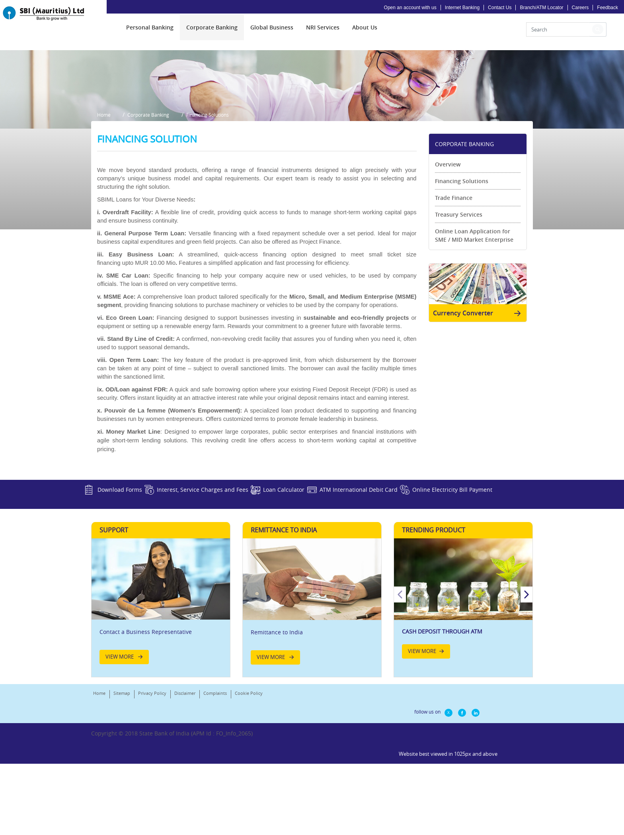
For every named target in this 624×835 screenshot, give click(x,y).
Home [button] (104, 197)
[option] (463, 697)
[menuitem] (150, 30)
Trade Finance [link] (453, 277)
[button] (597, 32)
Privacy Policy (152, 793)
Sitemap (121, 793)
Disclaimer (184, 793)
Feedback (607, 7)
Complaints (215, 793)
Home (99, 793)
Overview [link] (447, 244)
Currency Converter (478, 397)
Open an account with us (410, 7)
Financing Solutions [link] (461, 260)
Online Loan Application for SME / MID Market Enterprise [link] (474, 315)
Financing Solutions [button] (217, 197)
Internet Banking (462, 7)
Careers (580, 7)
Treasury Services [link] (458, 294)
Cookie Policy (249, 793)
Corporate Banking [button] (153, 197)
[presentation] (150, 30)
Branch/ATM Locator (541, 7)
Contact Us (499, 7)
